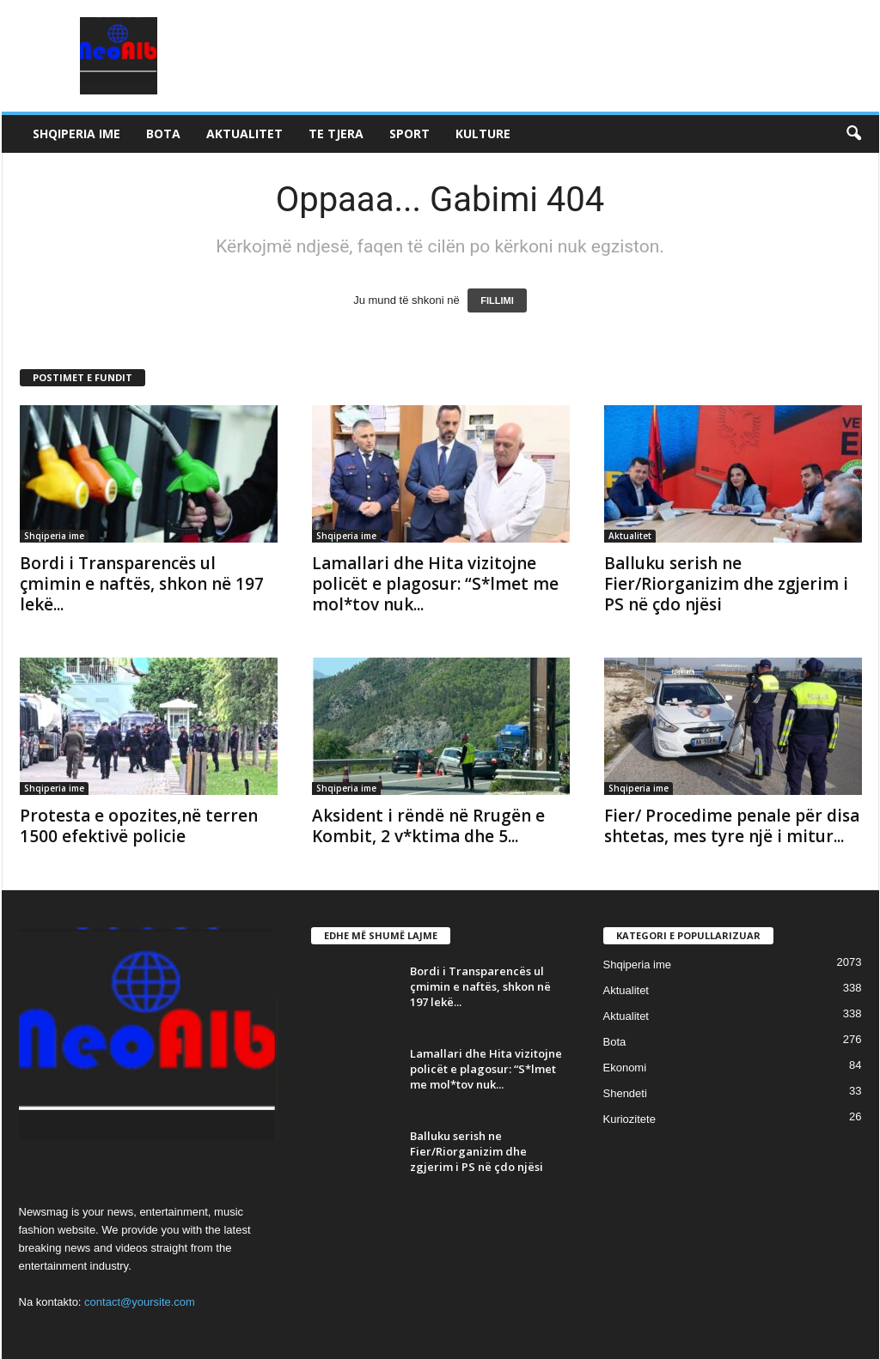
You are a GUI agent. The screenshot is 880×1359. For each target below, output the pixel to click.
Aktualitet (244, 133)
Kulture (482, 133)
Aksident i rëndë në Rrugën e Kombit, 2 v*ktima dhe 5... (428, 825)
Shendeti (625, 1093)
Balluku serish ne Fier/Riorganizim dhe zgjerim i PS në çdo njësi (726, 584)
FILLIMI (497, 300)
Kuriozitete (629, 1119)
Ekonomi (625, 1067)
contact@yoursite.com (139, 1301)
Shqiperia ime (76, 133)
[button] (853, 134)
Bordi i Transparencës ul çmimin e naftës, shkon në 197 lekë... (142, 584)
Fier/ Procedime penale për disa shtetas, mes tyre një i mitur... (731, 825)
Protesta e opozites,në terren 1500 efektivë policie (139, 825)
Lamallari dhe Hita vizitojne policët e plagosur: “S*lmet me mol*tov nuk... (435, 584)
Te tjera (336, 133)
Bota (163, 133)
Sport (409, 133)
